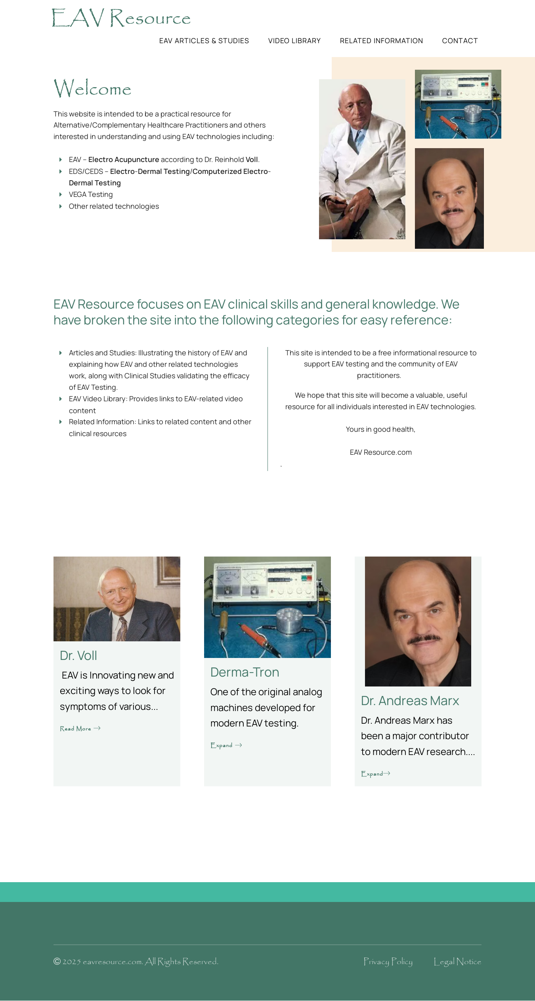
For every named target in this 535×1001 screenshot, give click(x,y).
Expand (226, 745)
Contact (460, 40)
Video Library (294, 40)
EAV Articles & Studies (204, 40)
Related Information (381, 40)
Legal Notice (458, 962)
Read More (80, 728)
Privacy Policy (388, 962)
